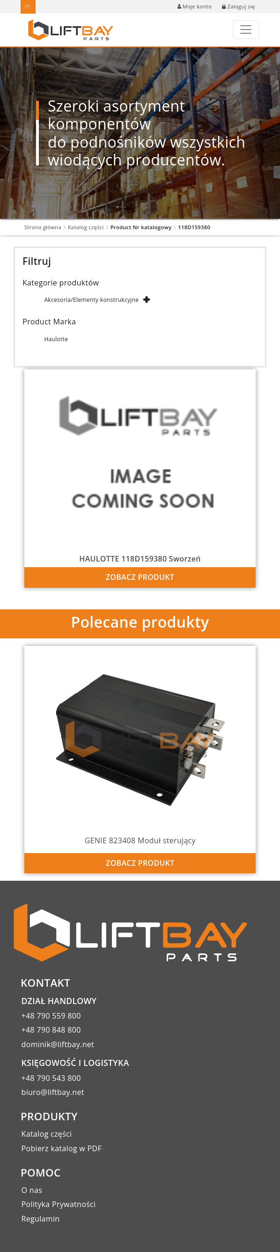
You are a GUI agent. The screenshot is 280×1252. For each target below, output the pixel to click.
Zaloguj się (238, 6)
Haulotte (56, 339)
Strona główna (42, 227)
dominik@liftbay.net (58, 1044)
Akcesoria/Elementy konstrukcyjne (91, 300)
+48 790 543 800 (51, 1078)
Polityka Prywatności (59, 1204)
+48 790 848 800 (51, 1030)
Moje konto (194, 6)
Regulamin (41, 1219)
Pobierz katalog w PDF (62, 1148)
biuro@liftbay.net (53, 1092)
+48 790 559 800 (51, 1016)
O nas (32, 1190)
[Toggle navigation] (246, 29)
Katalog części (86, 227)
